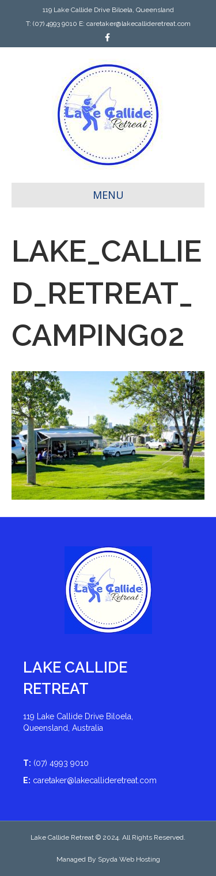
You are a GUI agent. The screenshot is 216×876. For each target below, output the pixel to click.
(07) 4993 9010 (55, 24)
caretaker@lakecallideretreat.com (138, 24)
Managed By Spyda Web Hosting (108, 859)
